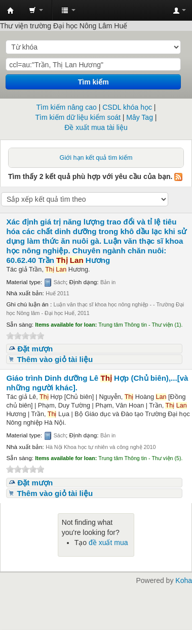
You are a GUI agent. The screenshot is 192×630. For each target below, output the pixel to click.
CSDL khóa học (127, 107)
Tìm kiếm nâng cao (66, 107)
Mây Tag (139, 117)
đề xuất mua (108, 542)
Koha (183, 580)
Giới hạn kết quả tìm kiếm (96, 157)
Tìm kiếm (93, 82)
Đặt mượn (35, 348)
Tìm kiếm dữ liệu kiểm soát (78, 117)
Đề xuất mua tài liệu (95, 127)
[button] (36, 10)
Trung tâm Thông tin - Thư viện (10, 10)
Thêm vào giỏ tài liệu (55, 359)
